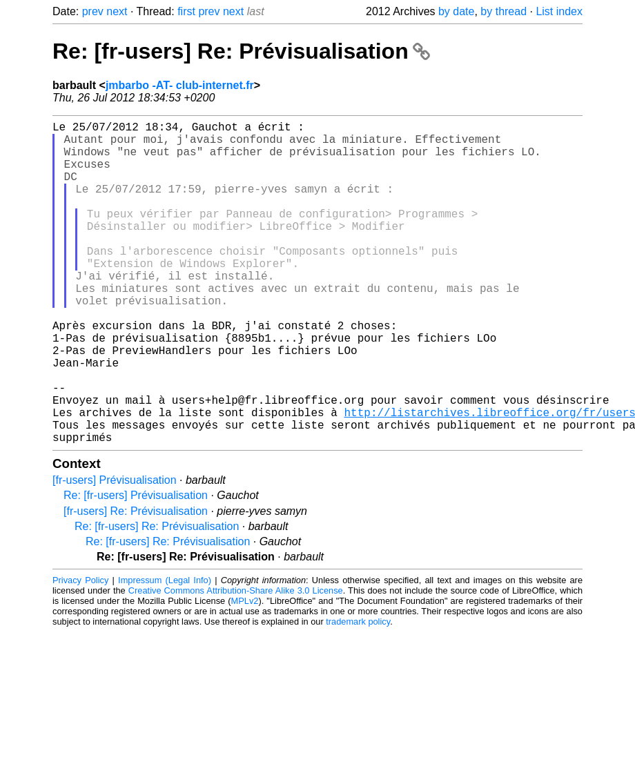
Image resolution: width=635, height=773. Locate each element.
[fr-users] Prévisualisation (114, 552)
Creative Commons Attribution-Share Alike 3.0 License (235, 662)
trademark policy (358, 693)
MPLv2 (245, 672)
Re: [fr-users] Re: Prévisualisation (241, 51)
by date (456, 11)
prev (93, 11)
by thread (503, 11)
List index (559, 11)
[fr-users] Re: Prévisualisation (135, 583)
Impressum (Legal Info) (164, 652)
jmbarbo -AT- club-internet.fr (180, 85)
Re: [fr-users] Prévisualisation (135, 567)
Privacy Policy (80, 652)
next (116, 11)
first (186, 11)
